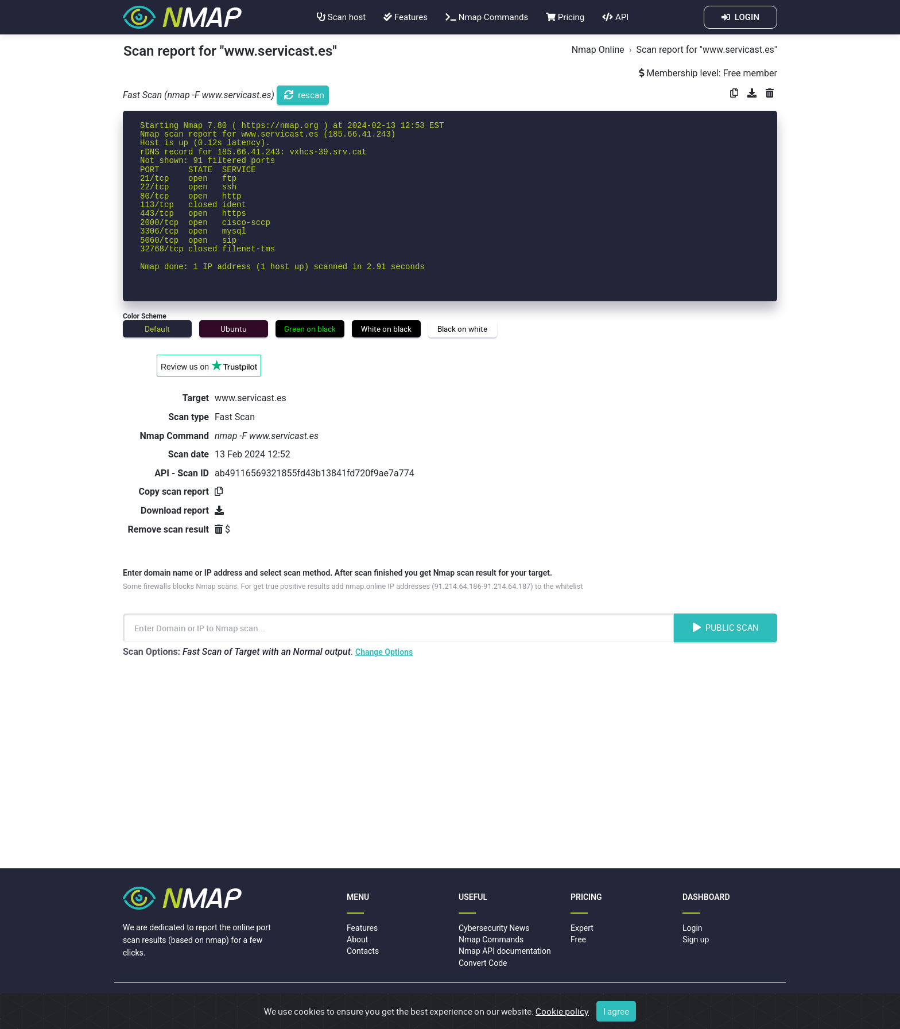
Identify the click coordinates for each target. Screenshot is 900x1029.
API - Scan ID (181, 473)
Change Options (384, 652)
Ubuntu (233, 329)
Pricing (565, 17)
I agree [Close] (616, 1012)
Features (405, 17)
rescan (304, 94)
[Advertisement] (450, 765)
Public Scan (726, 627)
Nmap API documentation (505, 951)
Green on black (310, 329)
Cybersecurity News (494, 928)
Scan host (341, 17)
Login (692, 928)
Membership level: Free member (708, 73)
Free (578, 939)
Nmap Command (174, 435)
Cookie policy (562, 1012)
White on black (386, 329)
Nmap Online (598, 49)
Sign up (695, 939)
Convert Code (483, 963)
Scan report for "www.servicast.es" (707, 49)
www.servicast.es (250, 398)
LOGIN (740, 17)
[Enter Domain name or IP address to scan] (398, 627)
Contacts (363, 951)
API (615, 17)
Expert (582, 928)
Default (157, 329)
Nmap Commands (486, 17)
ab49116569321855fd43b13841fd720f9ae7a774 (314, 473)
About (357, 939)
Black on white (462, 329)
